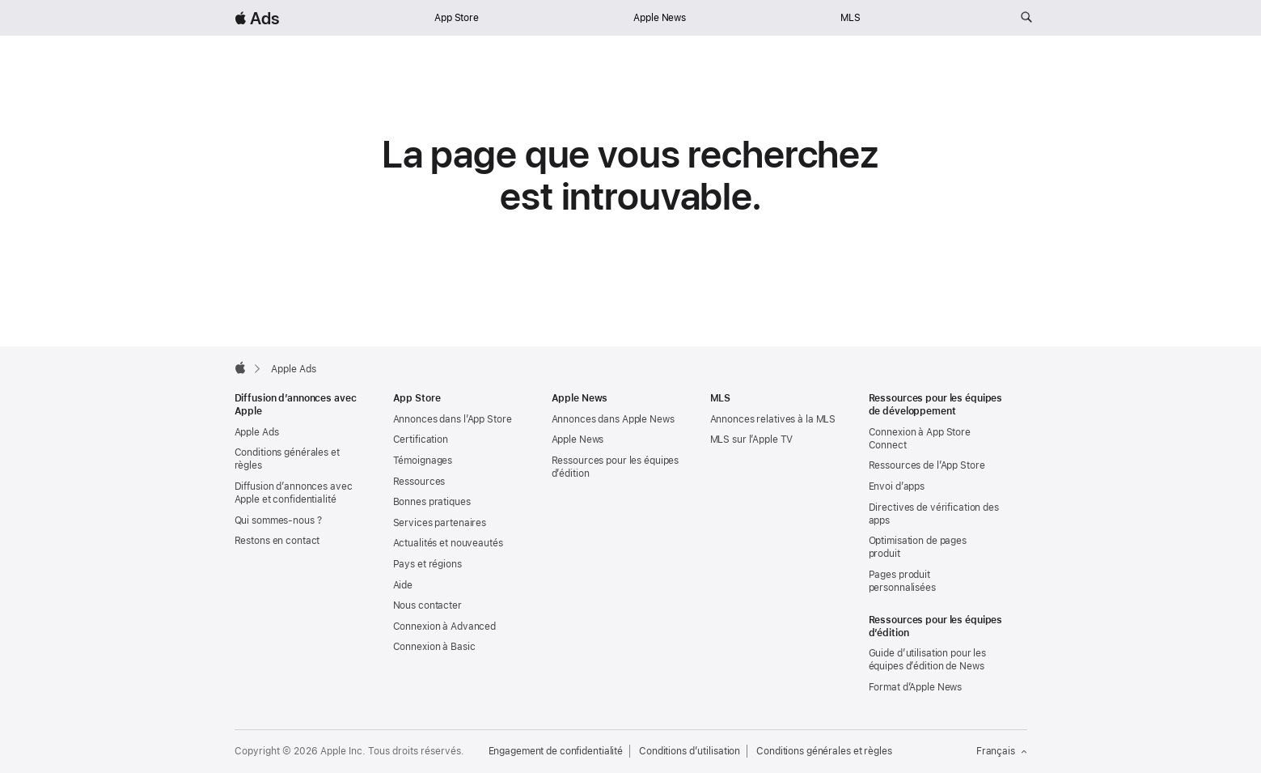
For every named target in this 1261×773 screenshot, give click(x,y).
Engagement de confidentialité (556, 751)
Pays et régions (427, 564)
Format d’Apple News (916, 687)
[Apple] (240, 367)
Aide (403, 585)
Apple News (659, 17)
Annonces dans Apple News (613, 419)
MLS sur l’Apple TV (751, 439)
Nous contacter (427, 605)
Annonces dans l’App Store (452, 419)
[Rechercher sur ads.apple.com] (1026, 18)
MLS (850, 17)
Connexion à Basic (434, 646)
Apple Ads (257, 432)
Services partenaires (440, 523)
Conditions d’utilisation (689, 751)
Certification (420, 439)
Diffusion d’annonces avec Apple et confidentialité (294, 493)
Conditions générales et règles (823, 751)
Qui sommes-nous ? (278, 520)
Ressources (419, 481)
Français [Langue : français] (1001, 751)
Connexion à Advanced (445, 626)
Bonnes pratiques (432, 502)
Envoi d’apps (897, 486)
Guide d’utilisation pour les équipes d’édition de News (928, 660)
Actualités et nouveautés (448, 543)
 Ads (257, 18)
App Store (456, 17)
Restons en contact (277, 540)
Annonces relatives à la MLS (773, 419)
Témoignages (423, 460)
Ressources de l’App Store (927, 465)
